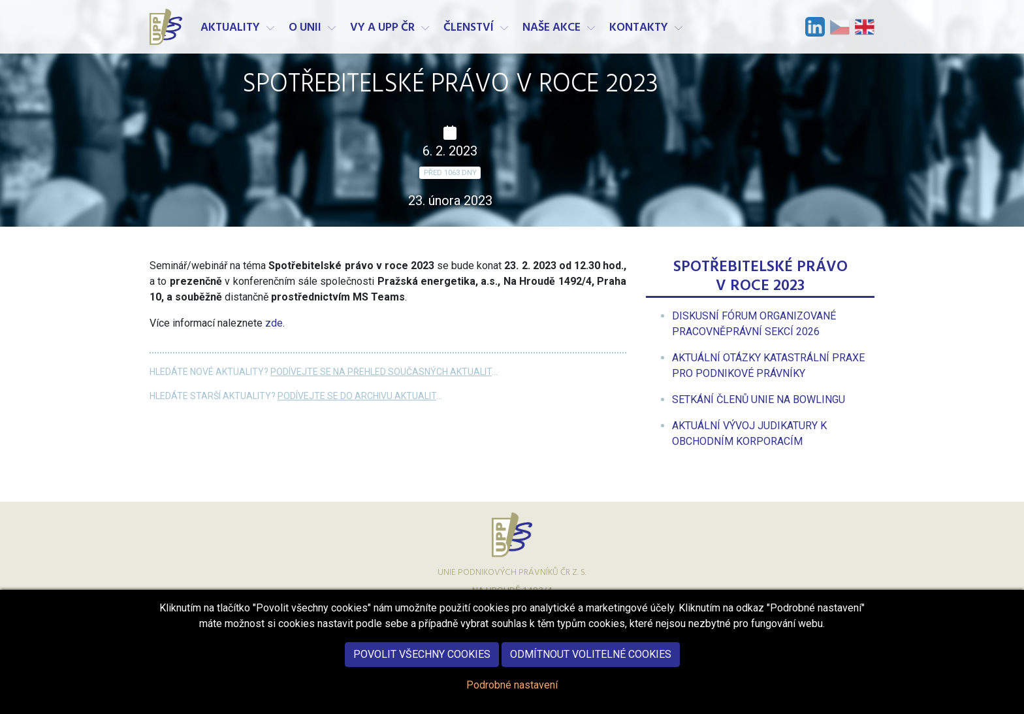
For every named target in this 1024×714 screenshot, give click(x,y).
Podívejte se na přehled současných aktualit (381, 371)
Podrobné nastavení (512, 691)
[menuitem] (758, 399)
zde (274, 323)
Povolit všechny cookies (421, 660)
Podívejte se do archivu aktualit (357, 396)
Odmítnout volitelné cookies (590, 660)
